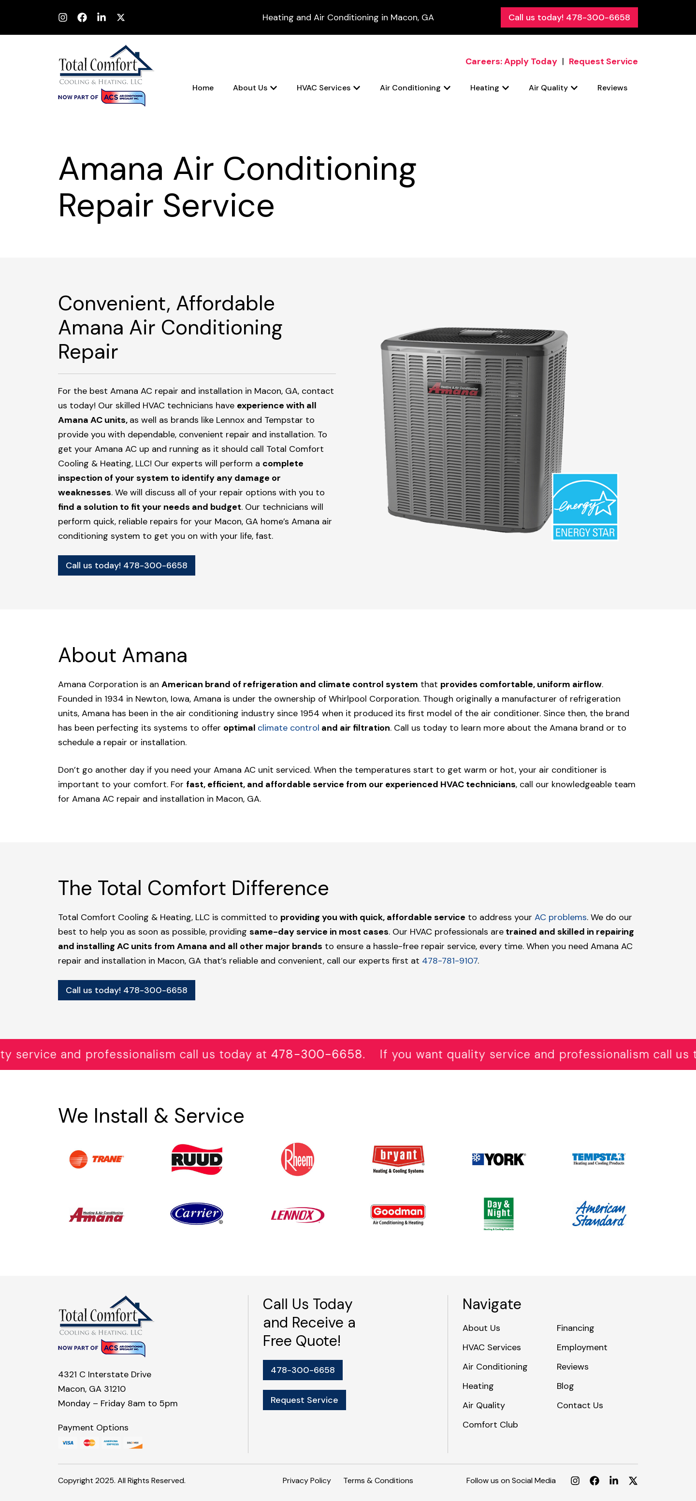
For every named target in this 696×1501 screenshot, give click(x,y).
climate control (288, 728)
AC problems (561, 917)
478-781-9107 (450, 961)
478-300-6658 (330, 1054)
